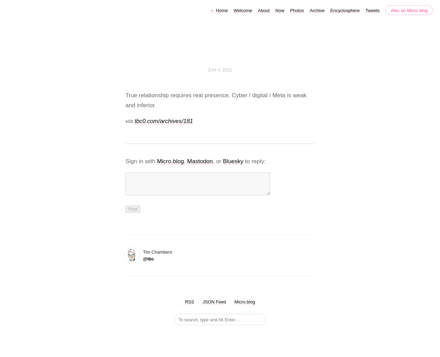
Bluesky (233, 161)
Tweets (372, 10)
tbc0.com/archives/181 (163, 121)
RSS (189, 306)
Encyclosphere (345, 10)
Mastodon (200, 161)
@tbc (148, 263)
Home (219, 10)
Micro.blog (170, 161)
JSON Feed (214, 306)
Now (279, 10)
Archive (317, 10)
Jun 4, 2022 (220, 69)
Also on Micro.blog (409, 10)
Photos (297, 10)
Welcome (243, 10)
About (264, 10)
